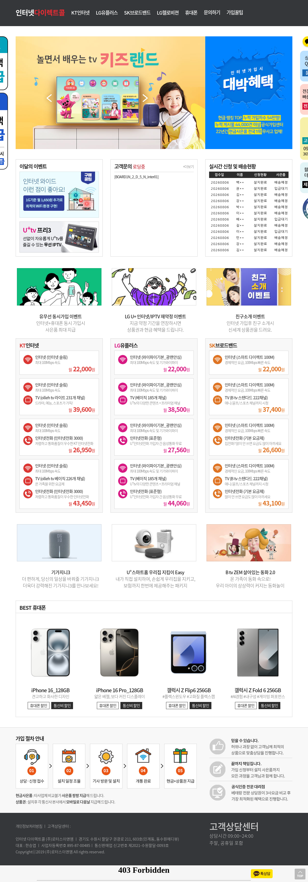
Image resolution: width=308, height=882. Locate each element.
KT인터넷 (80, 13)
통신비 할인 (62, 705)
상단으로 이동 (300, 874)
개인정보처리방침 (29, 826)
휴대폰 (191, 13)
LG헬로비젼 (168, 13)
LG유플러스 (107, 13)
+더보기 (188, 166)
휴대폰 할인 (38, 705)
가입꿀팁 (235, 12)
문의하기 (212, 12)
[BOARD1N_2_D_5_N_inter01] (136, 176)
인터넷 (40, 12)
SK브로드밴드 (137, 13)
